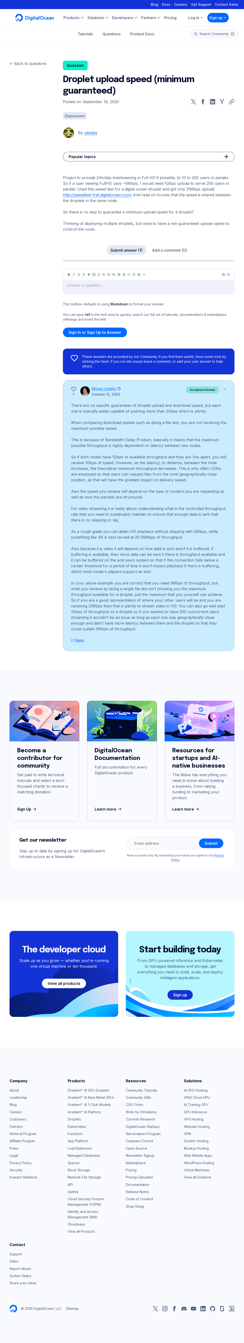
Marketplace (136, 1163)
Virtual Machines (197, 1170)
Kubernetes (77, 1127)
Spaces (74, 1163)
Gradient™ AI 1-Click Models (89, 1105)
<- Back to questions (28, 63)
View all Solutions (197, 1177)
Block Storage (79, 1170)
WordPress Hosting (199, 1163)
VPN (187, 1134)
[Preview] (223, 274)
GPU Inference (195, 1112)
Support (16, 1254)
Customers (18, 1119)
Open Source (136, 1148)
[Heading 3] (114, 274)
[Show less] (224, 389)
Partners (16, 1127)
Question (75, 65)
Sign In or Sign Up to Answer (95, 332)
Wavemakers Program (143, 1134)
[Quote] (129, 274)
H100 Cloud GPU (197, 1097)
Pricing (131, 1170)
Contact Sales (226, 4)
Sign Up (27, 809)
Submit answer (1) (126, 250)
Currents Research (140, 1119)
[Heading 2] (109, 274)
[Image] (94, 274)
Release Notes (137, 1192)
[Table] (139, 274)
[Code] (144, 274)
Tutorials (85, 34)
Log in (195, 17)
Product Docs (142, 34)
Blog (154, 4)
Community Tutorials (141, 1090)
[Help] (228, 274)
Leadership (18, 1097)
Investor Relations (23, 1177)
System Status (20, 1276)
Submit (211, 843)
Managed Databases (84, 1155)
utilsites (90, 132)
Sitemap (72, 1308)
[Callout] (134, 274)
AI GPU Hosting (196, 1090)
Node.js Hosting (196, 1148)
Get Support (201, 4)
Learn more (108, 809)
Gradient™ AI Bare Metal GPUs (91, 1097)
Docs (166, 4)
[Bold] (69, 274)
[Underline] (79, 274)
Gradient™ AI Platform (84, 1112)
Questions (111, 34)
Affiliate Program (22, 1141)
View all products (64, 983)
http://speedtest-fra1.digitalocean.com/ (97, 194)
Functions (75, 1134)
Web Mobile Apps (198, 1155)
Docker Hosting (196, 1141)
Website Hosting (197, 1127)
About (14, 1090)
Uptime (73, 1192)
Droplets (74, 1119)
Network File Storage (84, 1177)
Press (14, 1148)
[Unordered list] (119, 274)
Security (16, 1170)
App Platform (78, 1141)
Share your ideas (23, 1283)
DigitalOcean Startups (143, 1127)
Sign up (218, 17)
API (70, 1185)
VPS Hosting (193, 1119)
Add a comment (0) (169, 250)
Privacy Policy (21, 1163)
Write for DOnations (141, 1112)
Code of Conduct (139, 1199)
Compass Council (139, 1141)
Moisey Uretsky (104, 389)
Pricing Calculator (139, 1177)
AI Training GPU (196, 1105)
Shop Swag (135, 1206)
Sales (14, 1261)
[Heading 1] (104, 274)
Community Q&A (138, 1097)
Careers (180, 4)
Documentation (137, 1185)
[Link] (89, 274)
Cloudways (76, 1224)
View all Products (81, 1231)
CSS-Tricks (134, 1105)
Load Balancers (80, 1148)
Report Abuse (20, 1269)
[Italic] (74, 274)
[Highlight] (99, 274)
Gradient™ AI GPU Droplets (88, 1090)
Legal (14, 1155)
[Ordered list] (124, 274)
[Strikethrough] (84, 274)
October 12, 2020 (106, 394)
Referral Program (23, 1134)
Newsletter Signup (140, 1155)
